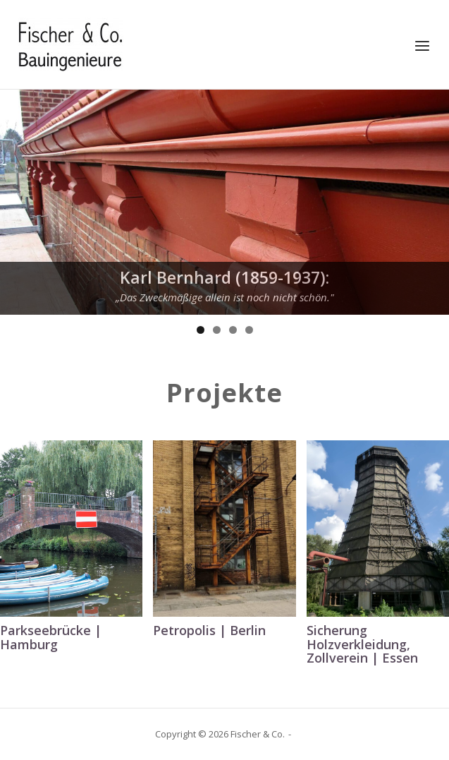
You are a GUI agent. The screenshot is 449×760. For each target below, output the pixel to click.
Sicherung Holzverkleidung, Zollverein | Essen (362, 644)
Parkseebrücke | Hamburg (51, 637)
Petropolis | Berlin (209, 630)
